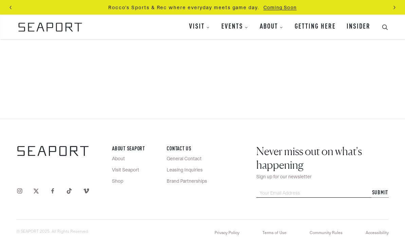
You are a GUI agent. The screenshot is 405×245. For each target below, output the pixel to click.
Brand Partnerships (187, 181)
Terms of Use (274, 232)
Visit (197, 26)
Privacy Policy (227, 232)
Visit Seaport (125, 170)
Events (232, 26)
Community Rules (326, 232)
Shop (117, 181)
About (269, 26)
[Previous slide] (10, 7)
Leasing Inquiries (185, 170)
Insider (358, 26)
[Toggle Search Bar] (382, 26)
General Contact (184, 158)
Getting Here (315, 26)
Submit (380, 193)
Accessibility (377, 232)
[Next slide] (394, 7)
